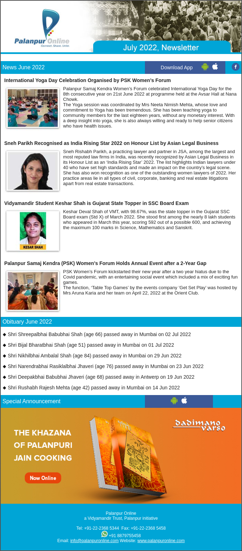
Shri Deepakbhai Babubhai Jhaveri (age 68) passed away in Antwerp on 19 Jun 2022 (101, 377)
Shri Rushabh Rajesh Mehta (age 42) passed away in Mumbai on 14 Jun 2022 (94, 387)
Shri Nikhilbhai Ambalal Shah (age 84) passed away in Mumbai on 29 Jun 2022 (94, 355)
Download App (177, 67)
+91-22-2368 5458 (148, 528)
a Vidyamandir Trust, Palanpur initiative (121, 518)
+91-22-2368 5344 (101, 528)
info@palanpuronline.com (94, 540)
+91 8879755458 (125, 535)
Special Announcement (31, 401)
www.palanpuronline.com (161, 540)
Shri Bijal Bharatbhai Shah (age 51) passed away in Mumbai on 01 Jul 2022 (91, 345)
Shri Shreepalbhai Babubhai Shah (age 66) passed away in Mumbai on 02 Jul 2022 (99, 334)
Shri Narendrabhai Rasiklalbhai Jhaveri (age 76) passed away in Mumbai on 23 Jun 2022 (106, 366)
